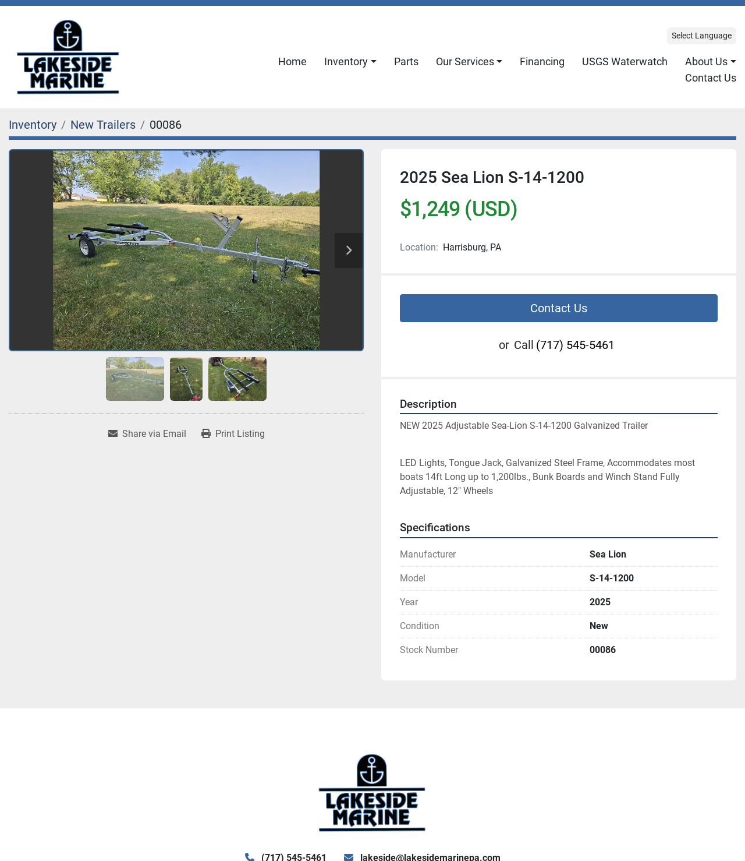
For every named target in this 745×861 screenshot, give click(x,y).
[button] (350, 61)
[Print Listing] (233, 434)
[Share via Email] (147, 434)
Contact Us (710, 78)
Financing (542, 61)
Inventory (346, 61)
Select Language (702, 35)
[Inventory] (32, 125)
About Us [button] (706, 61)
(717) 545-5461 (575, 345)
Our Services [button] (465, 61)
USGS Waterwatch (625, 61)
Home (292, 61)
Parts (406, 61)
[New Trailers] (103, 125)
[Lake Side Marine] (372, 792)
